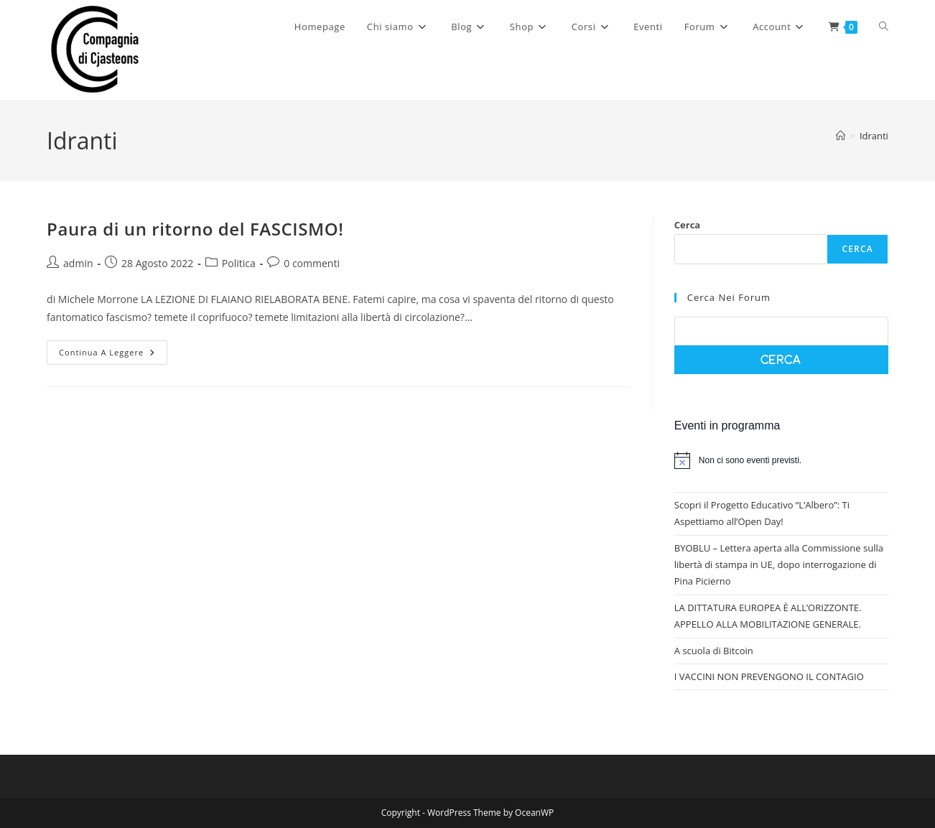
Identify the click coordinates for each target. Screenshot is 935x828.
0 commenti (312, 263)
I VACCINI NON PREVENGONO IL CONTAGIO (769, 676)
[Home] (840, 135)
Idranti (874, 135)
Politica (239, 263)
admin (78, 263)
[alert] (781, 460)
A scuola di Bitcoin (713, 650)
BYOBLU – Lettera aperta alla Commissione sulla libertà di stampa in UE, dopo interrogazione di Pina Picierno (778, 564)
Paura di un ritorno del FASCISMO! (195, 229)
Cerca (687, 224)
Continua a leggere (113, 355)
